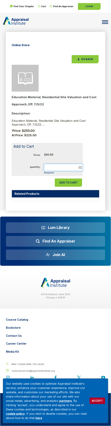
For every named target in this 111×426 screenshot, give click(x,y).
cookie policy (15, 413)
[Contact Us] (56, 335)
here (39, 418)
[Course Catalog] (56, 319)
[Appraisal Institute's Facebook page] (55, 378)
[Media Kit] (56, 351)
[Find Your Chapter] (22, 6)
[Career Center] (56, 343)
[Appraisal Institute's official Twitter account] (79, 378)
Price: (37, 155)
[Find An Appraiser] (62, 6)
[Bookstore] (56, 327)
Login (89, 6)
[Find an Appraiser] (55, 241)
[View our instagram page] (8, 378)
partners (65, 401)
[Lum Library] (55, 227)
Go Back (85, 59)
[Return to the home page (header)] (15, 21)
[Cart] (42, 6)
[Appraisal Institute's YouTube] (103, 378)
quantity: (35, 167)
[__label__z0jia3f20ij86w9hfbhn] (55, 283)
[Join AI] (55, 254)
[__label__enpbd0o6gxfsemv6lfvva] (55, 371)
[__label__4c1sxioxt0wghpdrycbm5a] (55, 364)
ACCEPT (97, 400)
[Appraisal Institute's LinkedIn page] (32, 378)
